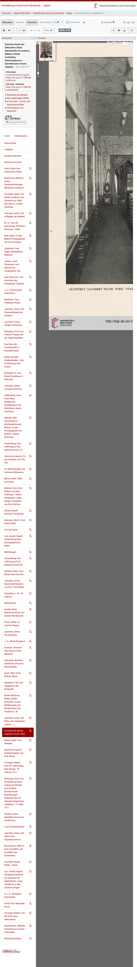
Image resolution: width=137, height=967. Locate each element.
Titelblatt (8, 149)
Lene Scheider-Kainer (14, 826)
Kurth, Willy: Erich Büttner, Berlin (12, 675)
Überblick (20, 22)
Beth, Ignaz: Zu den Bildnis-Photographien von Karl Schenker (14, 238)
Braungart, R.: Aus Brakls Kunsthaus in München (13, 376)
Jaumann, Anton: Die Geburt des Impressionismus (14, 836)
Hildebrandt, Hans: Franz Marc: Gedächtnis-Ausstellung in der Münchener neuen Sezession (13, 403)
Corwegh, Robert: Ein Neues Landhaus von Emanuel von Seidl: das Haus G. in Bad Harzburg (14, 200)
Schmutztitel (10, 143)
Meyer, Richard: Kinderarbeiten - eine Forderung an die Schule (14, 362)
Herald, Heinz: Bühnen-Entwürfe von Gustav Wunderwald (14, 612)
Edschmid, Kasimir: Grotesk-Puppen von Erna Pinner (14, 753)
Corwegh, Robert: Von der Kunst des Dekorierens (14, 916)
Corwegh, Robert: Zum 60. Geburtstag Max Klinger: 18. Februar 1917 (13, 767)
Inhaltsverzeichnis (12, 156)
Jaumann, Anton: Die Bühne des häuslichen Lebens (14, 721)
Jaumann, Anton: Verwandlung (12, 633)
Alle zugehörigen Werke (18, 98)
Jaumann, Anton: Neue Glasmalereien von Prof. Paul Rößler (14, 583)
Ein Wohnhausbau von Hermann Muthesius (14, 471)
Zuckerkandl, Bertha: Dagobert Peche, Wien (14, 732)
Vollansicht (73, 22)
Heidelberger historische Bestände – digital (25, 5)
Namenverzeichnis (13, 162)
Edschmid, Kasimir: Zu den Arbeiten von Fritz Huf (14, 459)
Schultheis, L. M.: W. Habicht (13, 595)
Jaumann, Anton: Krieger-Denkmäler (13, 323)
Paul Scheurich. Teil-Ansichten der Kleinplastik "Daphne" (14, 280)
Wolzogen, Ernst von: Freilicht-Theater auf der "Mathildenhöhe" (14, 334)
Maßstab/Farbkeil (12, 938)
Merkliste (107, 22)
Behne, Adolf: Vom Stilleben (13, 742)
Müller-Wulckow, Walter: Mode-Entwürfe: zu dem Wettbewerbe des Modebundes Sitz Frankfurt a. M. (12, 703)
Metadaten (7, 22)
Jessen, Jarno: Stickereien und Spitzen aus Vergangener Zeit (12, 266)
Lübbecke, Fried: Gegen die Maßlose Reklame (13, 251)
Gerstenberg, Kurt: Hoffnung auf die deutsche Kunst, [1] (13, 446)
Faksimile (32, 22)
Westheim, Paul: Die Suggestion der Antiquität (13, 685)
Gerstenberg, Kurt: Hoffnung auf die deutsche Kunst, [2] (13, 561)
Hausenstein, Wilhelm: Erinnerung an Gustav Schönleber (14, 929)
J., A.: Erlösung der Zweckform (13, 291)
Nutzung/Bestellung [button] (15, 122)
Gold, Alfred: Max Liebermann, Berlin (13, 170)
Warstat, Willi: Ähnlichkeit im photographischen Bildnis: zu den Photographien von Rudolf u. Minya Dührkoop (13, 427)
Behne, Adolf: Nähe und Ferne (13, 480)
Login (127, 22)
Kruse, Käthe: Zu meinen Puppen (12, 624)
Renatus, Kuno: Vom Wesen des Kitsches (13, 573)
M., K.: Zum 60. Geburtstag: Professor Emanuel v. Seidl (14, 226)
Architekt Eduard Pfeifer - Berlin (12, 863)
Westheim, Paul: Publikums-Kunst (12, 301)
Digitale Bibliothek (22, 13)
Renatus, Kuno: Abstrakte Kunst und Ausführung (14, 817)
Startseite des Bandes (17, 95)
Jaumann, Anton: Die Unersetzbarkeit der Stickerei (14, 312)
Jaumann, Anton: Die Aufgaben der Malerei (14, 215)
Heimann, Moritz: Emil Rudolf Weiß (14, 522)
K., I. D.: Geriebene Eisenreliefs (12, 895)
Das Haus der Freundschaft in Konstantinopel (11, 347)
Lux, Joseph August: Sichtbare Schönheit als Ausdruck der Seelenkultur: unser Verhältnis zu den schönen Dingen (13, 879)
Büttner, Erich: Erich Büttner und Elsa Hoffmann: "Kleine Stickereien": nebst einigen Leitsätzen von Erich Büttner (13, 496)
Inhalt (7, 136)
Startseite (6, 13)
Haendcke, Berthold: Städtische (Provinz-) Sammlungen (14, 663)
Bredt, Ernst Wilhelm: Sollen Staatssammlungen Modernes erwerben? (14, 183)
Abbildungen (10, 552)
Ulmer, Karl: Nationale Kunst (14, 905)
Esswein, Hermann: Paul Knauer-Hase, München (13, 650)
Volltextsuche (20, 136)
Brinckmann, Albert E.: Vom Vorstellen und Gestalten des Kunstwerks (14, 851)
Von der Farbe (11, 529)
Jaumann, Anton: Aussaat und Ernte (13, 387)
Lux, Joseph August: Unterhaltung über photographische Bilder (13, 541)
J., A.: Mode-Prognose (14, 641)
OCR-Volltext (46, 22)
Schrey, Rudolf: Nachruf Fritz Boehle (14, 512)
